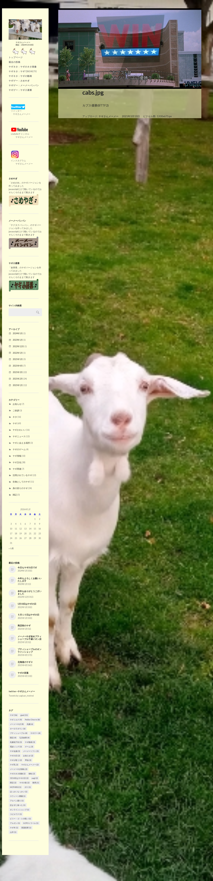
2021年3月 (18, 372)
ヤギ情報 (17, 455)
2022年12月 (18, 346)
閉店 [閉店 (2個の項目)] (13, 783)
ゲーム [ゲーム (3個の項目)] (29, 747)
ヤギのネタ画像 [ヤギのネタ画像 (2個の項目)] (17, 773)
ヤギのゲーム (19, 449)
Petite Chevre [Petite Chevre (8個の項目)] (32, 719)
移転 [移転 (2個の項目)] (32, 773)
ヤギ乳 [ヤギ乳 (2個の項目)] (14, 765)
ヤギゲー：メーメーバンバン (24, 85)
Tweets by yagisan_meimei (21, 695)
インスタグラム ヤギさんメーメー (21, 160)
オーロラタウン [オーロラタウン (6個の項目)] (17, 729)
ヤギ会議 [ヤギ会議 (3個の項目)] (15, 751)
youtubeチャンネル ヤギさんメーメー (21, 133)
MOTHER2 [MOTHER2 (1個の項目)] (15, 787)
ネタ (15, 417)
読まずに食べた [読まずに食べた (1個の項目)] (17, 805)
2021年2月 (18, 378)
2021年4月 (18, 365)
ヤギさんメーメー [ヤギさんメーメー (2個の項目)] (30, 765)
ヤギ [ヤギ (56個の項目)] (13, 715)
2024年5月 (18, 333)
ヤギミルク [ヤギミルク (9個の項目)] (16, 719)
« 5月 (11, 548)
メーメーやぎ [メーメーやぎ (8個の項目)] (17, 724)
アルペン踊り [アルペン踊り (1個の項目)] (17, 801)
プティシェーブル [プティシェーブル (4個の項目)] (18, 733)
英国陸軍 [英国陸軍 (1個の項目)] (26, 827)
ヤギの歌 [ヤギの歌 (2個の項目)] (24, 783)
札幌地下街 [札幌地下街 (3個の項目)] (16, 742)
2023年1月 (18, 339)
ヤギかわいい (19, 429)
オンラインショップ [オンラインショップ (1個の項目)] (19, 809)
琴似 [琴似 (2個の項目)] (28, 760)
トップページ (16, 57)
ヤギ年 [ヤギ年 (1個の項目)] (14, 827)
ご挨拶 (16, 410)
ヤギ (15, 423)
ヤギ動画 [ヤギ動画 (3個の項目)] (30, 742)
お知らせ (17, 404)
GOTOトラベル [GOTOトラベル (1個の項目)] (30, 823)
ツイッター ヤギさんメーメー (19, 110)
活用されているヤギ (22, 475)
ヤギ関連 (17, 469)
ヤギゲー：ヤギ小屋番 (20, 90)
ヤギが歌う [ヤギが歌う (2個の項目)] (16, 760)
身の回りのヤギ (20, 488)
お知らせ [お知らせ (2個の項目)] (28, 755)
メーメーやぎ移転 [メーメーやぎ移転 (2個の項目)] (18, 769)
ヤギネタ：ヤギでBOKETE (23, 71)
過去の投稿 (14, 62)
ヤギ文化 (17, 462)
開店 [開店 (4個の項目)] (13, 737)
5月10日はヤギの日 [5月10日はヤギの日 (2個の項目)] (19, 778)
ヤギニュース (19, 436)
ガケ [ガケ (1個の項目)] (27, 787)
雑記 (15, 494)
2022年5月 (18, 353)
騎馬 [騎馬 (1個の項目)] (36, 783)
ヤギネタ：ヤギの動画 (20, 76)
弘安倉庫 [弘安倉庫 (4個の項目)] (24, 737)
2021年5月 (18, 359)
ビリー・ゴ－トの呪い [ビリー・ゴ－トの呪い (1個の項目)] (20, 819)
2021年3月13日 (131, 116)
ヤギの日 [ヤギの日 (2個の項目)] (15, 755)
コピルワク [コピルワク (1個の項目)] (16, 814)
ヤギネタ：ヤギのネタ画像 (23, 66)
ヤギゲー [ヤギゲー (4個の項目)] (35, 733)
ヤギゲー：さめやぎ (19, 80)
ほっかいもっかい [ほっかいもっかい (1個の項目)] (18, 791)
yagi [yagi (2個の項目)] (35, 778)
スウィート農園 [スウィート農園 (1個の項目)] (17, 796)
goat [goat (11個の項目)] (24, 715)
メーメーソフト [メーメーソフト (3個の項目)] (31, 751)
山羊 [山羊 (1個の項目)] (13, 832)
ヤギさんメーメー (108, 116)
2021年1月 (18, 385)
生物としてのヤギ (21, 481)
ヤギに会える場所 (21, 443)
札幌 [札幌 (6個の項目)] (30, 724)
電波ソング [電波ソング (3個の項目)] (16, 747)
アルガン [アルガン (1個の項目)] (15, 823)
